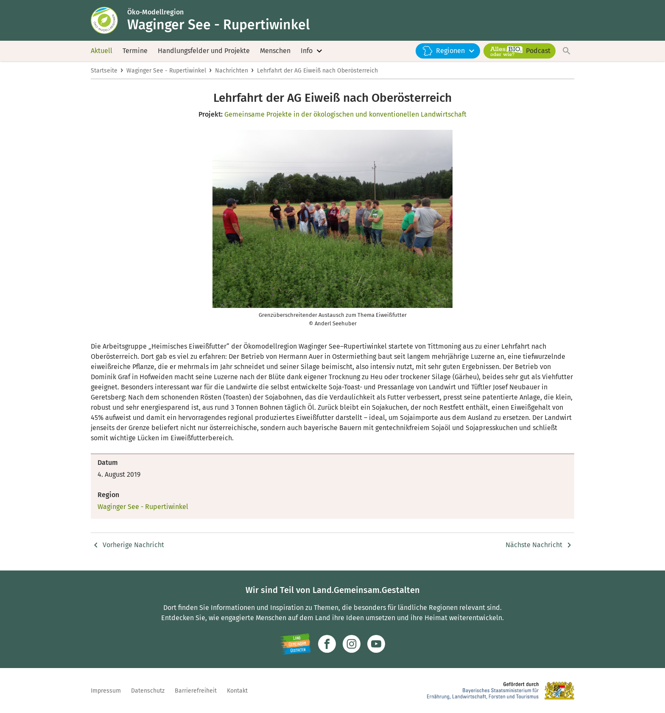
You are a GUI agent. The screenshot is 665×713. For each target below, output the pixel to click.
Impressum (106, 690)
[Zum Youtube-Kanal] (376, 644)
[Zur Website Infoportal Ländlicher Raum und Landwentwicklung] (295, 643)
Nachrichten (231, 70)
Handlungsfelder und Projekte (204, 51)
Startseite (104, 70)
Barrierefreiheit (196, 690)
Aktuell (101, 51)
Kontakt (237, 690)
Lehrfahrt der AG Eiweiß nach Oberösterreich (317, 70)
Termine (135, 51)
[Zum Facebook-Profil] (327, 644)
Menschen (275, 51)
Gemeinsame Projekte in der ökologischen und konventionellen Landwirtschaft (345, 114)
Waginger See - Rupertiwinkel (166, 70)
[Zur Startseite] (109, 20)
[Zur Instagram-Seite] (351, 644)
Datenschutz (148, 690)
